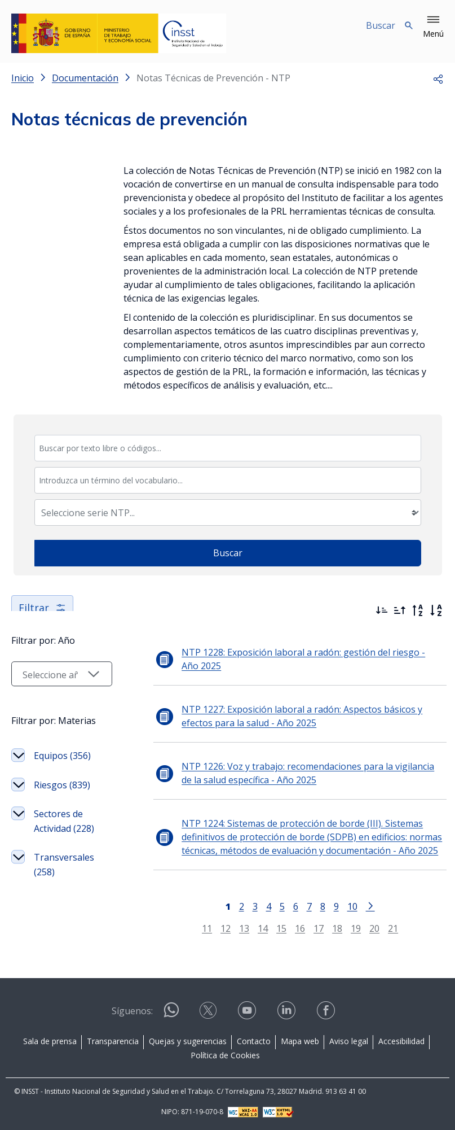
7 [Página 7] (302, 906)
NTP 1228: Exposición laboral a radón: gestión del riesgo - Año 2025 (300, 659)
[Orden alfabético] (436, 610)
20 (368, 928)
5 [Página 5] (275, 906)
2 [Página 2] (234, 906)
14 (256, 928)
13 (238, 928)
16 (294, 928)
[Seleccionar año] (55, 702)
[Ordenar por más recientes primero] (382, 610)
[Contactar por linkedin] (287, 1014)
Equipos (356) (62, 784)
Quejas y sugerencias (188, 1041)
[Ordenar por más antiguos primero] (400, 610)
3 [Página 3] (248, 906)
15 (275, 928)
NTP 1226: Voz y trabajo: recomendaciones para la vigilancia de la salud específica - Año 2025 (306, 773)
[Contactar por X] (209, 1014)
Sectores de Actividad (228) (64, 849)
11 (201, 928)
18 (331, 928)
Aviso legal (348, 1041)
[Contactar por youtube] (248, 1014)
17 (312, 928)
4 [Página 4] (261, 906)
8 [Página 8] (316, 906)
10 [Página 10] (346, 906)
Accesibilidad (401, 1041)
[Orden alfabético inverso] (418, 610)
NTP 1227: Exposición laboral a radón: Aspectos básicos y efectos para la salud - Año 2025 (306, 716)
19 (349, 928)
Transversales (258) (64, 893)
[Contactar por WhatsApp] (171, 1014)
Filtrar (42, 607)
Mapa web (300, 1041)
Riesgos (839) (62, 814)
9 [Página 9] (329, 906)
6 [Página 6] (288, 906)
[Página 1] (221, 905)
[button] (433, 27)
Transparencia (113, 1041)
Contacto (254, 1041)
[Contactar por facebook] (327, 1014)
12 (219, 928)
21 (387, 928)
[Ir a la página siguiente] (364, 905)
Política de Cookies (225, 1055)
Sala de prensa (50, 1041)
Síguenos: (132, 1011)
